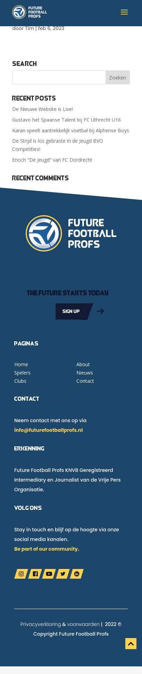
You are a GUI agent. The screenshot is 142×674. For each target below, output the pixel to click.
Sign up (71, 311)
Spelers (22, 372)
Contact (85, 381)
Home (21, 364)
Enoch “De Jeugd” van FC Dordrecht (52, 159)
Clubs (20, 381)
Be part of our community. (46, 548)
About (83, 364)
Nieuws (84, 372)
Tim (29, 28)
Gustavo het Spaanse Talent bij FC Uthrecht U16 (66, 119)
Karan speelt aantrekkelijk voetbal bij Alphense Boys (70, 130)
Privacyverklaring (40, 624)
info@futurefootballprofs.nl (48, 430)
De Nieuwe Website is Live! (42, 109)
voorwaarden (83, 624)
